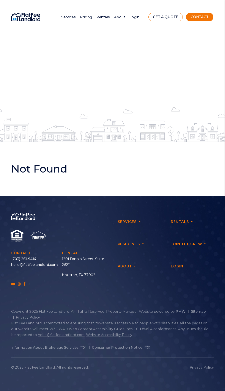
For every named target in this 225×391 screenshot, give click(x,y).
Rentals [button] (180, 222)
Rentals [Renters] (103, 17)
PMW (181, 311)
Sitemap (198, 311)
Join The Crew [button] (187, 244)
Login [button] (134, 17)
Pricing (86, 17)
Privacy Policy (28, 317)
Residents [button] (129, 244)
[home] (25, 16)
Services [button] (128, 222)
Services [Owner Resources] (68, 17)
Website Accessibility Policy (109, 335)
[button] (13, 284)
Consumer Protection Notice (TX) (121, 347)
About (119, 17)
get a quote (165, 17)
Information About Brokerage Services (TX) (49, 347)
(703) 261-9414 (23, 259)
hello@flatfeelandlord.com (34, 265)
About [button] (125, 266)
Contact (200, 17)
